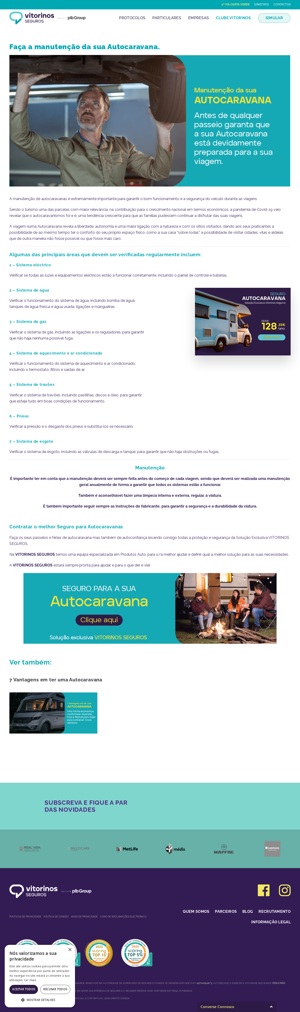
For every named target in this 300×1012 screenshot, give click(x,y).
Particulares (166, 18)
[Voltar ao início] (47, 18)
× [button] (69, 950)
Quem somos (196, 911)
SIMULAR (274, 18)
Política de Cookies (56, 916)
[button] (39, 1000)
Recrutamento (275, 911)
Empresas (198, 18)
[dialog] (40, 976)
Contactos (282, 4)
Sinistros (261, 4)
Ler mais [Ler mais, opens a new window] (30, 980)
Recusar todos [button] (55, 989)
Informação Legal (271, 922)
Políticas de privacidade (25, 916)
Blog (247, 911)
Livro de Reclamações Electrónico (123, 916)
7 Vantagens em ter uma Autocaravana (55, 680)
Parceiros (226, 911)
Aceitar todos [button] (23, 989)
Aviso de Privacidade (84, 916)
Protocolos (132, 18)
